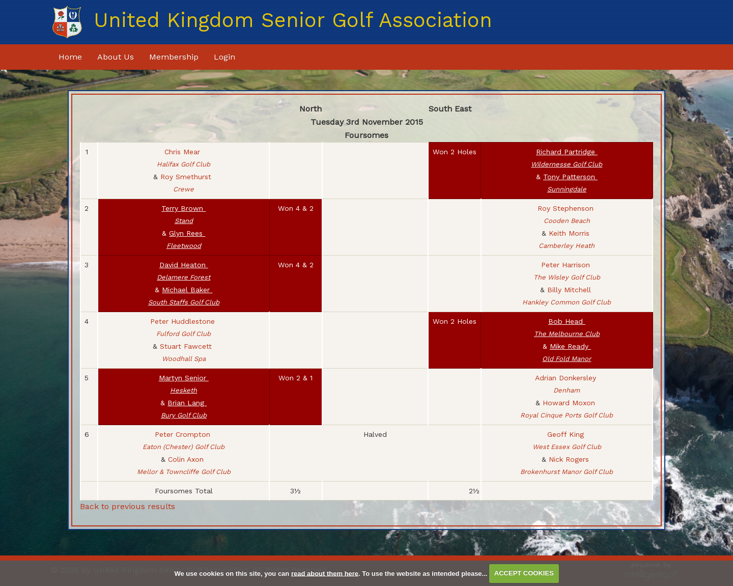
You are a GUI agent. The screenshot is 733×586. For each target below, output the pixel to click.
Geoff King (566, 440)
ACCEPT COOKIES (524, 573)
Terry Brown (183, 214)
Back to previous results (127, 506)
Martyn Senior (184, 384)
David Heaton (183, 271)
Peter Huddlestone (183, 327)
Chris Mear (183, 158)
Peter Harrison (566, 271)
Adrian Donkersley (567, 384)
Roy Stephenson (567, 214)
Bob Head (567, 327)
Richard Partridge (566, 158)
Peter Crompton (183, 440)
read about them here (324, 573)
